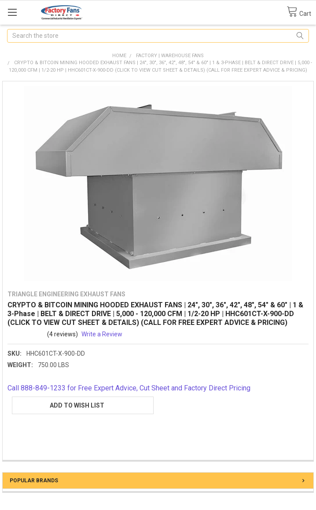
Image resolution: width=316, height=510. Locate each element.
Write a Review (101, 334)
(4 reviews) (62, 334)
